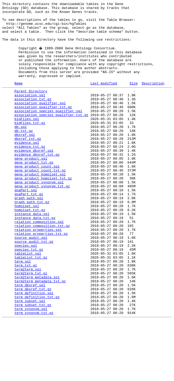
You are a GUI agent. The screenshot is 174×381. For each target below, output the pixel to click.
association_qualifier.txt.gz (43, 125)
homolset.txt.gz (29, 249)
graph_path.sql (28, 235)
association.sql (29, 111)
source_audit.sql (30, 282)
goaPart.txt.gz (28, 230)
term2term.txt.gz (30, 325)
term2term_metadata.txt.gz (40, 334)
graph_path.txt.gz (31, 239)
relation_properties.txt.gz (41, 277)
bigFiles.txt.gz (29, 144)
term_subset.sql (29, 358)
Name (18, 98)
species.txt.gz (28, 296)
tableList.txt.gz (30, 306)
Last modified (103, 98)
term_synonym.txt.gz (33, 372)
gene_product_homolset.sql (40, 206)
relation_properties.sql (38, 273)
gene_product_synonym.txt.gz (42, 220)
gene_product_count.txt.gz (40, 201)
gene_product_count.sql (37, 197)
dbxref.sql (24, 159)
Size (134, 98)
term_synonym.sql (30, 368)
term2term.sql (27, 320)
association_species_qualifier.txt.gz (51, 135)
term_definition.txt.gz (37, 353)
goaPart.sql (25, 225)
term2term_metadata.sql (37, 330)
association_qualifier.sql (40, 121)
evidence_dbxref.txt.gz (37, 182)
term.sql (22, 311)
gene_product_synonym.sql (39, 216)
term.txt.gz (25, 315)
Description (153, 98)
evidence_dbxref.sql (33, 178)
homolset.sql (26, 244)
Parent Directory (30, 106)
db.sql (20, 149)
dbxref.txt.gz (27, 163)
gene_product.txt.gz (33, 192)
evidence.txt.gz (29, 173)
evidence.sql (26, 168)
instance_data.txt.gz (35, 258)
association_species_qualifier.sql (48, 130)
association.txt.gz (32, 116)
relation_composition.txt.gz (42, 268)
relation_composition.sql (39, 263)
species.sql (25, 292)
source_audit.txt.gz (33, 287)
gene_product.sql (30, 187)
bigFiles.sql (26, 140)
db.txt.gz (23, 154)
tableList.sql (27, 301)
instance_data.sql (31, 254)
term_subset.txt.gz (32, 363)
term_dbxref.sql (29, 339)
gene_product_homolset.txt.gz (43, 211)
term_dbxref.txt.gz (32, 344)
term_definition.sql (33, 349)
